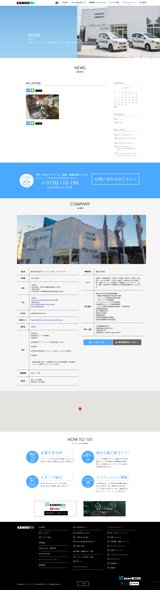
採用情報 (42, 543)
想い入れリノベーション (118, 533)
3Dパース (79, 561)
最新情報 (119, 122)
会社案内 (42, 527)
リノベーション (121, 119)
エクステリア (115, 559)
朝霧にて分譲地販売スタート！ (126, 135)
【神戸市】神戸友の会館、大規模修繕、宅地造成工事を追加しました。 (127, 155)
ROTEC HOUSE (44, 554)
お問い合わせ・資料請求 (47, 548)
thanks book (80, 546)
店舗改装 (113, 563)
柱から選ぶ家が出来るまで (85, 541)
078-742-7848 (39, 300)
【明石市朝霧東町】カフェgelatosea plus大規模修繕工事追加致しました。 (126, 148)
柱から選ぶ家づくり (80, 527)
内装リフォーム (115, 537)
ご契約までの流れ (82, 537)
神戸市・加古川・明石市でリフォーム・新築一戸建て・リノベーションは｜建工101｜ (26, 3)
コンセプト (46, 533)
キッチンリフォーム (117, 546)
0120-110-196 (50, 304)
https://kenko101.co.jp (38, 320)
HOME (30, 42)
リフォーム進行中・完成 (84, 557)
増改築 (112, 568)
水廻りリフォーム (116, 550)
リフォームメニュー (114, 527)
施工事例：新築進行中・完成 (83, 551)
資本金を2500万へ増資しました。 (127, 143)
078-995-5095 (39, 304)
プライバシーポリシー (81, 567)
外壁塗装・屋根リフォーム (119, 541)
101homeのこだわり (83, 533)
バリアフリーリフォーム (118, 555)
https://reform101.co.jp (54, 320)
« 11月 (115, 107)
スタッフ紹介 (46, 537)
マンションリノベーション (48, 559)
